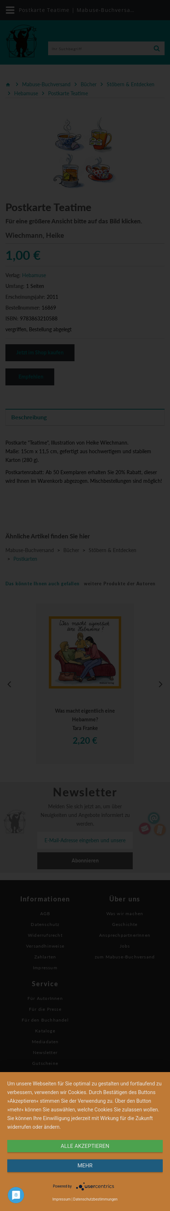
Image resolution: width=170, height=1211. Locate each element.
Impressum (61, 1199)
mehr (85, 1165)
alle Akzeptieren (85, 1146)
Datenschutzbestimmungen (95, 1199)
